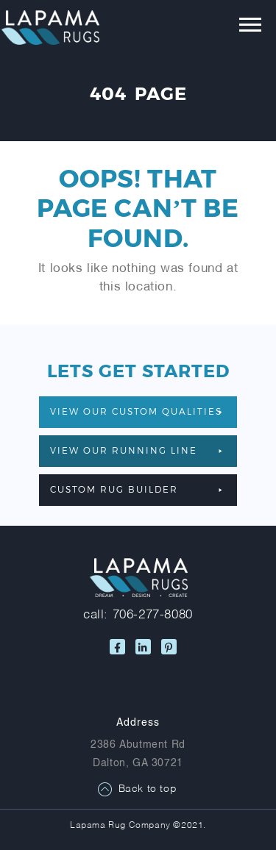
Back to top (147, 789)
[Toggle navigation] (239, 28)
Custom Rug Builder (136, 489)
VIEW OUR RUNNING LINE (136, 450)
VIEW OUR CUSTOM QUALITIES (136, 411)
